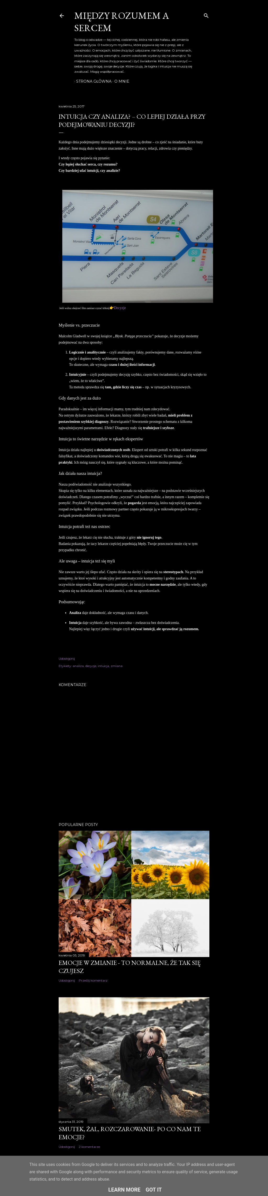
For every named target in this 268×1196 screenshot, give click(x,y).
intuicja (103, 666)
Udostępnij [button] (67, 658)
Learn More (124, 1190)
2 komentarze (89, 1147)
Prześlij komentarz (93, 980)
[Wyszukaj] (206, 14)
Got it (154, 1190)
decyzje (90, 666)
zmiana (116, 666)
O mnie (120, 81)
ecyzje (121, 308)
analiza (78, 666)
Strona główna (92, 81)
